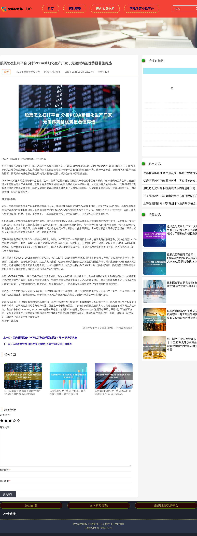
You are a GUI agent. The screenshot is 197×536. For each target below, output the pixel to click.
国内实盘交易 (105, 8)
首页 (51, 8)
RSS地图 (105, 524)
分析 (6, 71)
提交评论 (8, 494)
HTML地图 (117, 524)
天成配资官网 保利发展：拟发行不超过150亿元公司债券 (42, 344)
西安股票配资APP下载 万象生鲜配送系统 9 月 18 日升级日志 (45, 337)
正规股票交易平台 (142, 8)
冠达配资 (75, 8)
